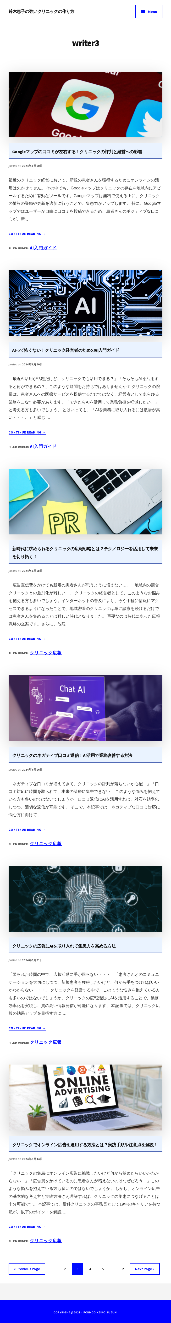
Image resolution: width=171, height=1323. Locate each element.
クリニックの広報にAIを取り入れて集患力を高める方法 (64, 946)
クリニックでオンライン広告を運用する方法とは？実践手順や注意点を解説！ (85, 1144)
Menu (152, 11)
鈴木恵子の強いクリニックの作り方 (41, 11)
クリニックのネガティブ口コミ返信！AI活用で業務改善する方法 (72, 755)
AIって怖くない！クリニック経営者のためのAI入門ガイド (65, 350)
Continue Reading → (27, 234)
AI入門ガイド (43, 248)
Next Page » (144, 1270)
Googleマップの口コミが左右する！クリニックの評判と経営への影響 (77, 151)
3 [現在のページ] (78, 1270)
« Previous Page (27, 1270)
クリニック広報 (46, 653)
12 (122, 1270)
